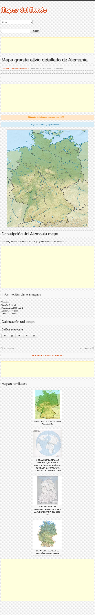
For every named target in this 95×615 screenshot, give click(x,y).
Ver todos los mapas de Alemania (47, 355)
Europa (18, 68)
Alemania (25, 68)
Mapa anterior (9, 348)
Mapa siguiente (85, 348)
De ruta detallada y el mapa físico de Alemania (47, 552)
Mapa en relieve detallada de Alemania (47, 422)
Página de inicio (7, 68)
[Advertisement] (47, 45)
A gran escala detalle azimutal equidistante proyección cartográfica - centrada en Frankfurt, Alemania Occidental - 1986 (47, 465)
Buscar (35, 31)
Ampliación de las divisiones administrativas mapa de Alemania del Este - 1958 (47, 511)
